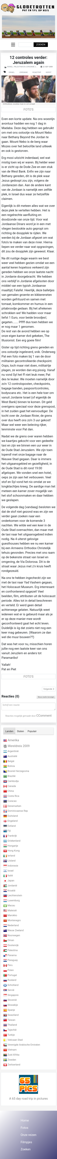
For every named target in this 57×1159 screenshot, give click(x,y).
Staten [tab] (20, 731)
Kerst (48, 72)
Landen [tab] (9, 731)
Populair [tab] (32, 731)
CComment (44, 715)
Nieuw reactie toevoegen (46, 697)
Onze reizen (28, 1135)
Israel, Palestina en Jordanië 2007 (23, 67)
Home (25, 1120)
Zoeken (40, 44)
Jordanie (23, 72)
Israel (12, 72)
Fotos (24, 1128)
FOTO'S (28, 109)
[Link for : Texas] (28, 26)
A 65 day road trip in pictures (28, 1098)
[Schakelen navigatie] (13, 45)
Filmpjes (26, 1142)
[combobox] (26, 44)
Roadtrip (37, 72)
